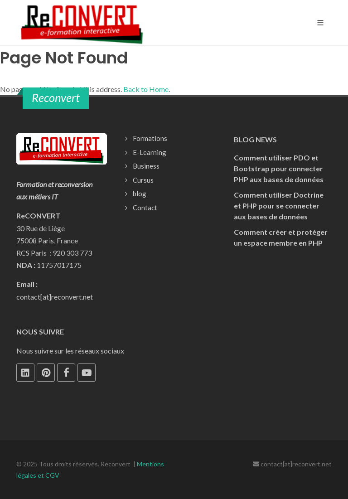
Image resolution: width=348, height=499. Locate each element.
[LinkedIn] (25, 372)
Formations (150, 138)
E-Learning (149, 152)
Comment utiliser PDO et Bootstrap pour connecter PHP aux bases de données (279, 168)
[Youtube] (86, 372)
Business (146, 166)
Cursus (143, 180)
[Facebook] (66, 372)
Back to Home (146, 89)
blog (139, 193)
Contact (145, 207)
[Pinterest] (46, 372)
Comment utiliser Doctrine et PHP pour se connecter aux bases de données (279, 205)
